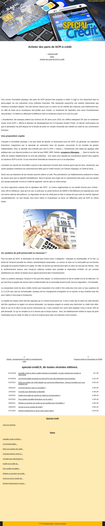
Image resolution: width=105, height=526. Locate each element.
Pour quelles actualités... (11, 468)
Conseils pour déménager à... (13, 459)
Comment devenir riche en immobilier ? (32, 388)
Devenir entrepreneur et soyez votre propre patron (36, 411)
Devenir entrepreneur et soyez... (14, 483)
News (52, 57)
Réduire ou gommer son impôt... (14, 473)
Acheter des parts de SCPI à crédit (52, 59)
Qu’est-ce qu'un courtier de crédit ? (30, 407)
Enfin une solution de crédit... (13, 449)
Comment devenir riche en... (13, 454)
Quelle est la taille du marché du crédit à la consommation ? (39, 395)
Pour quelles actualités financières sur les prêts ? (35, 399)
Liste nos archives (9, 425)
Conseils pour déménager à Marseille (31, 391)
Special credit (53, 54)
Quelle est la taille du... (11, 464)
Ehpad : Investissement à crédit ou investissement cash (24, 360)
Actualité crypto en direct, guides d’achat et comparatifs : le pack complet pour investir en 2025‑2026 (49, 374)
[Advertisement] (50, 77)
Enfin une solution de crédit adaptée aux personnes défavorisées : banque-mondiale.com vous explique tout (51, 383)
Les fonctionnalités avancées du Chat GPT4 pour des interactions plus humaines (46, 378)
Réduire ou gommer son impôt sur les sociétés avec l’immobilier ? (41, 403)
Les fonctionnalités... (10, 444)
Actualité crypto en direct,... (12, 439)
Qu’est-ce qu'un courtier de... (13, 478)
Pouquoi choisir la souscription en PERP (88, 359)
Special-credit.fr (49, 523)
